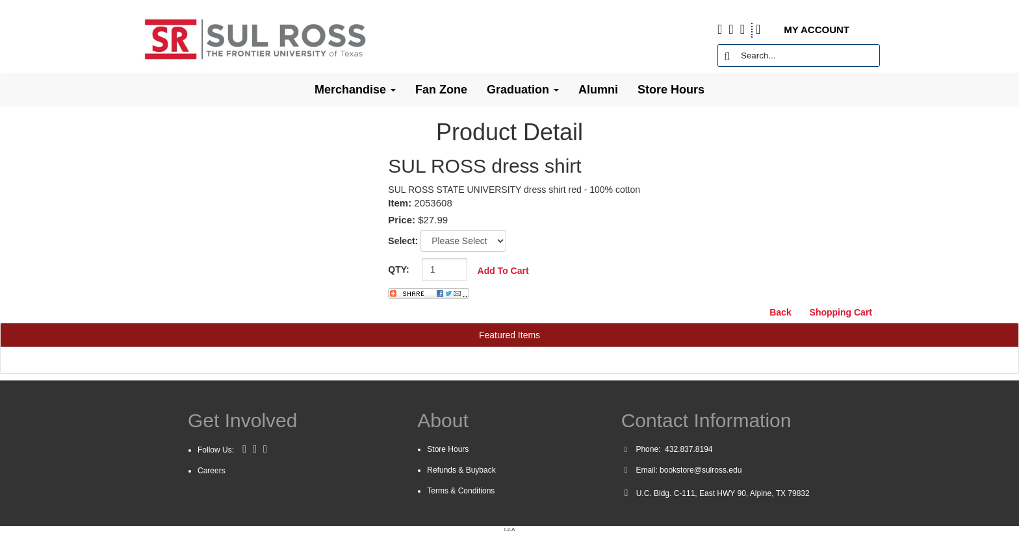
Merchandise (355, 89)
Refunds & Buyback (461, 470)
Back (780, 312)
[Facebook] (244, 449)
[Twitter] (255, 449)
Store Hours (671, 89)
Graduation (523, 89)
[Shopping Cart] (769, 30)
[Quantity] (444, 269)
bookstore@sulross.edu (701, 470)
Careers (212, 470)
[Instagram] (265, 449)
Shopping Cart (841, 312)
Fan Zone (441, 89)
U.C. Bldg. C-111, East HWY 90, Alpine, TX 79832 (723, 493)
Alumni (598, 89)
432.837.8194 (688, 449)
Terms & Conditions (461, 490)
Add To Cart (503, 271)
